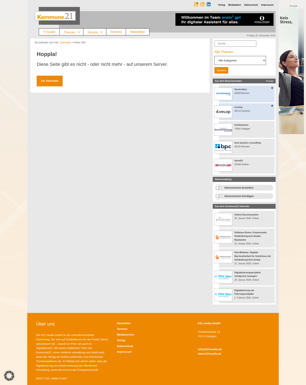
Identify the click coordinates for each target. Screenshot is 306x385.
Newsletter (137, 32)
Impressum (124, 351)
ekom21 (238, 160)
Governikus (240, 89)
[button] (9, 376)
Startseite (65, 42)
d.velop (238, 107)
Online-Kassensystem (246, 214)
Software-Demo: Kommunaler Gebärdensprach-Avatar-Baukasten (250, 236)
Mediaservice (125, 334)
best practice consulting (247, 142)
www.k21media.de (209, 353)
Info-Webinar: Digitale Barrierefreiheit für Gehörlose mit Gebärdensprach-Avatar (252, 256)
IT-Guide (49, 32)
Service (97, 32)
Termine (116, 32)
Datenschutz (125, 346)
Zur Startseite (49, 80)
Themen (73, 32)
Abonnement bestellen (238, 187)
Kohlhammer (241, 125)
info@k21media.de (210, 349)
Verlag (121, 340)
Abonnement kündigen (239, 196)
